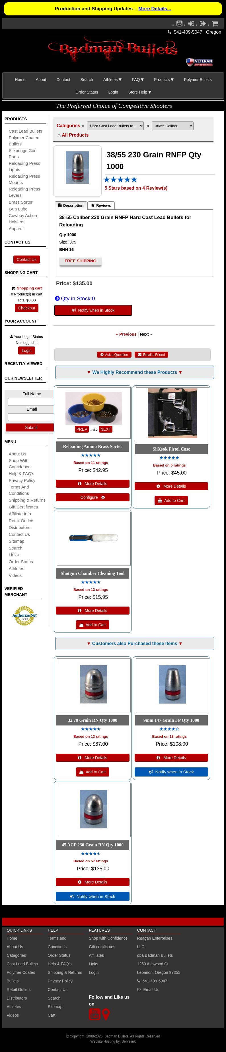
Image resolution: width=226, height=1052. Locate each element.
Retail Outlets (18, 989)
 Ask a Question (114, 354)
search (15, 548)
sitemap (16, 541)
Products (162, 79)
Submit (31, 427)
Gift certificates (23, 506)
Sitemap (55, 1006)
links (14, 554)
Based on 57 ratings (90, 861)
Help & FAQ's (21, 473)
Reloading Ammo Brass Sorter (92, 446)
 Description (70, 205)
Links (93, 964)
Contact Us (26, 260)
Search (87, 79)
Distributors (17, 998)
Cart (51, 1015)
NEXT (105, 429)
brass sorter (20, 202)
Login (113, 92)
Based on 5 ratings (169, 465)
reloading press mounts (24, 179)
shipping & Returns (27, 500)
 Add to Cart (171, 500)
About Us (17, 453)
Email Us (151, 989)
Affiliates (96, 955)
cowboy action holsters (23, 218)
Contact (63, 79)
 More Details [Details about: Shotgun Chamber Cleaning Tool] (92, 611)
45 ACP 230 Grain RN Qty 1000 (93, 844)
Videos (15, 575)
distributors (19, 527)
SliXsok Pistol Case (171, 449)
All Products (75, 135)
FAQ (136, 79)
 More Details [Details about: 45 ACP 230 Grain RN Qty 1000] (92, 882)
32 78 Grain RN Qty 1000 (93, 720)
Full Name (31, 394)
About (41, 79)
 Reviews (101, 205)
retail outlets (21, 520)
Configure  (93, 497)
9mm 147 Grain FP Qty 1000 (171, 720)
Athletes (14, 1006)
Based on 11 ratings (90, 463)
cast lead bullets (25, 131)
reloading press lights (24, 166)
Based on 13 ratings (90, 589)
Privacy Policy (22, 480)
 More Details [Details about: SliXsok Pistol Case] (171, 486)
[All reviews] (120, 181)
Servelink (128, 1041)
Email (32, 409)
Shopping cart (29, 288)
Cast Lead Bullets (22, 964)
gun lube (18, 208)
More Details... (154, 8)
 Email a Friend (151, 354)
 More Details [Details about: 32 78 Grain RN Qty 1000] (92, 758)
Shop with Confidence (19, 463)
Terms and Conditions (19, 490)
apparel (16, 228)
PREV (81, 429)
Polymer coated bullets (24, 140)
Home (20, 79)
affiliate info (20, 513)
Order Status (86, 92)
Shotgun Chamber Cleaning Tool (92, 573)
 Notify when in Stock (93, 310)
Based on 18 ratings (169, 736)
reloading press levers (24, 192)
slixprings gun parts (23, 153)
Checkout (26, 308)
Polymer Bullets (197, 79)
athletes (16, 568)
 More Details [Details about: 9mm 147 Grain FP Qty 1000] (171, 758)
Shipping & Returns (65, 972)
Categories (68, 125)
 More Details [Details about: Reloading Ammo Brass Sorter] (92, 484)
